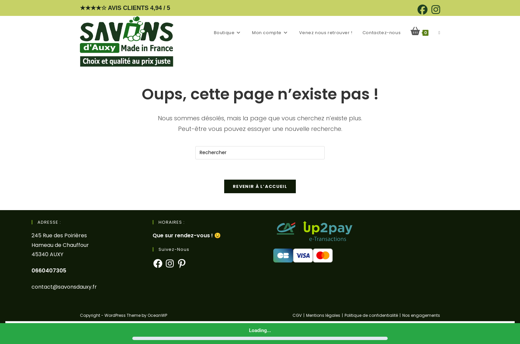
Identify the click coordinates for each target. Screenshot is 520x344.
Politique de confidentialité (371, 315)
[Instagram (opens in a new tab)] (434, 10)
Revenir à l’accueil (260, 186)
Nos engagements (421, 315)
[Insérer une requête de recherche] (260, 152)
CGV (297, 315)
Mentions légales (323, 315)
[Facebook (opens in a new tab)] (422, 10)
